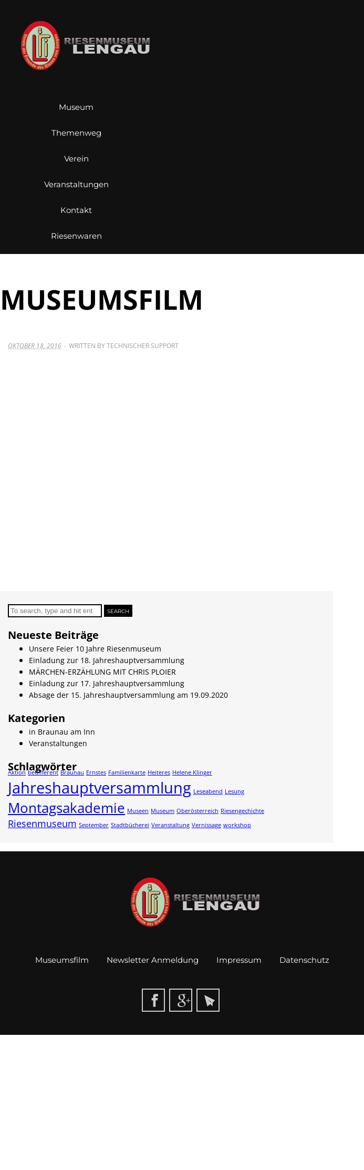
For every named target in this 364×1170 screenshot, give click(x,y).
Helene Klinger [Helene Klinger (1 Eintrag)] (192, 772)
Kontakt (76, 210)
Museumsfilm (62, 960)
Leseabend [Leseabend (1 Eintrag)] (208, 791)
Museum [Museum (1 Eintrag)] (162, 811)
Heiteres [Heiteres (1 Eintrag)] (159, 772)
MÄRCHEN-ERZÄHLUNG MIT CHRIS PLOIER (102, 672)
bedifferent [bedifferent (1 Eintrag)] (43, 772)
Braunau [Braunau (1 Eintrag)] (72, 772)
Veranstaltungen (76, 184)
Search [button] (118, 611)
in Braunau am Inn (62, 732)
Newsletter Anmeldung (153, 960)
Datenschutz (304, 960)
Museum (76, 107)
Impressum (239, 960)
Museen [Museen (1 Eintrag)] (138, 811)
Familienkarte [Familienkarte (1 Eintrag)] (126, 772)
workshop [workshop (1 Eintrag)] (237, 825)
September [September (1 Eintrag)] (94, 825)
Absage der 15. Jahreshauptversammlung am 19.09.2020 (128, 695)
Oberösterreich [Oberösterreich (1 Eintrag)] (197, 811)
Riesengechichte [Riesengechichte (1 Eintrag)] (242, 811)
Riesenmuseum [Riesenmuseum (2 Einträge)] (42, 823)
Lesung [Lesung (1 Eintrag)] (234, 791)
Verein (76, 159)
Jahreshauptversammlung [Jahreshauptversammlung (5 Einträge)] (99, 787)
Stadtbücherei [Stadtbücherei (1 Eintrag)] (130, 825)
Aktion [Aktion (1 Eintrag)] (17, 772)
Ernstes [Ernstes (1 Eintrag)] (96, 772)
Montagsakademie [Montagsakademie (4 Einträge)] (66, 807)
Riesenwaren (76, 236)
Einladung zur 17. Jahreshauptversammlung (106, 683)
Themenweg (76, 133)
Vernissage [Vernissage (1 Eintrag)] (206, 825)
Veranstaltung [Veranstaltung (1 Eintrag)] (170, 825)
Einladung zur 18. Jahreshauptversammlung (106, 660)
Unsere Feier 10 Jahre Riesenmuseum (95, 649)
